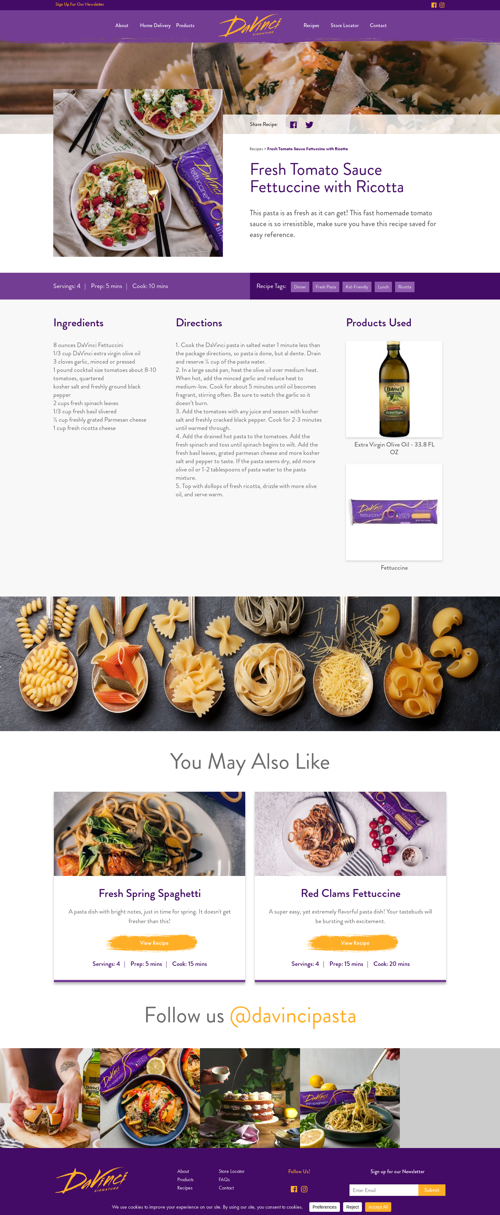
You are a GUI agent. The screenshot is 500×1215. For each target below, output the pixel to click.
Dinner (300, 287)
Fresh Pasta (326, 287)
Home (250, 25)
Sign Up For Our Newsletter (79, 4)
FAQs (224, 1179)
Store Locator (345, 25)
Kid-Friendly (357, 287)
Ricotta (404, 287)
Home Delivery (155, 25)
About (122, 25)
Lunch (383, 287)
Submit (431, 1190)
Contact (378, 25)
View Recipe (154, 942)
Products (185, 25)
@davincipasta (293, 1015)
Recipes (311, 25)
